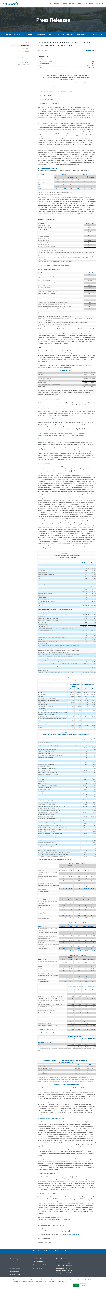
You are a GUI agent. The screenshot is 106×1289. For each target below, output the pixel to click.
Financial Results (40, 34)
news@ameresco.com (59, 1225)
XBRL (40, 67)
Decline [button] (83, 1285)
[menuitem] (91, 3)
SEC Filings (61, 34)
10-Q (40, 65)
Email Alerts (26, 51)
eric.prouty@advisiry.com (70, 1231)
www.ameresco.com (88, 115)
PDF (92, 61)
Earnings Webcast (43, 59)
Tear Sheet (49, 1251)
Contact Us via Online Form (40, 1265)
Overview (8, 34)
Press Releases (25, 45)
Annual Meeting (81, 34)
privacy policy (41, 1281)
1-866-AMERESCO (38, 1262)
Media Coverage (14, 1271)
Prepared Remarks (44, 63)
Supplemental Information (45, 61)
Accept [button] (76, 1285)
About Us (12, 1262)
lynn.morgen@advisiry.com (71, 1234)
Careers (12, 1265)
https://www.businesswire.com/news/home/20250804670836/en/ (55, 1219)
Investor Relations (15, 1268)
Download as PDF (90, 50)
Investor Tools (97, 34)
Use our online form (23, 64)
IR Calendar (26, 48)
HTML (88, 65)
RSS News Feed (71, 1251)
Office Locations (37, 1268)
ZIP (93, 67)
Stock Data (51, 34)
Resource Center (15, 1274)
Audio (92, 59)
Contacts (59, 1251)
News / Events (17, 34)
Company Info (28, 34)
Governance (70, 34)
